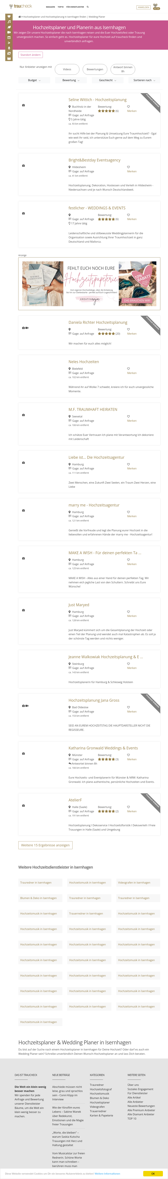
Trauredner (97, 1088)
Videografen (97, 1110)
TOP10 (60, 7)
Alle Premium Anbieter (141, 1113)
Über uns (133, 1088)
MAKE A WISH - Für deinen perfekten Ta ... (105, 556)
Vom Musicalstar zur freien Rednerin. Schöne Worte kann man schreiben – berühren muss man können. (68, 1165)
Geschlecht (106, 83)
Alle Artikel (134, 1101)
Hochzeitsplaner (100, 1106)
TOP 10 (132, 1122)
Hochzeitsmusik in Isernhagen (87, 886)
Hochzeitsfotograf (101, 1093)
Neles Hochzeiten (84, 365)
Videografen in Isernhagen (134, 886)
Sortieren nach (143, 83)
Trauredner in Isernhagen (35, 886)
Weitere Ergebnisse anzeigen (45, 848)
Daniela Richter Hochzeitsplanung (98, 325)
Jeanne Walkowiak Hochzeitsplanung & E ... (106, 660)
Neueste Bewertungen (141, 1109)
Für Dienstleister (138, 1097)
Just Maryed (79, 608)
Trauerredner (98, 1114)
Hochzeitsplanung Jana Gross (94, 703)
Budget (32, 83)
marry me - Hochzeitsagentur (94, 508)
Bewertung (69, 83)
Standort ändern (31, 58)
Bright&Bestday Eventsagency (94, 163)
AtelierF (75, 803)
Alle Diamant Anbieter (141, 1118)
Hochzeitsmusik (99, 1097)
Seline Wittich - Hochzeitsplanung (97, 103)
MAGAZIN (50, 6)
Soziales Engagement (140, 1092)
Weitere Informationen (109, 1174)
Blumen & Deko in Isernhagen (38, 901)
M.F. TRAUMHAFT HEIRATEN (93, 412)
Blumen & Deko (99, 1101)
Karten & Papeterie (101, 1119)
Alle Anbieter (135, 1105)
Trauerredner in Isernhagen (86, 917)
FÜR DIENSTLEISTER (75, 7)
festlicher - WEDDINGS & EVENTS (97, 211)
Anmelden (143, 7)
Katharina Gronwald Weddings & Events (103, 751)
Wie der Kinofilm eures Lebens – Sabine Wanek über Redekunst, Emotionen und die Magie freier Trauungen (68, 1119)
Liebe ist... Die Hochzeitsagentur (96, 460)
